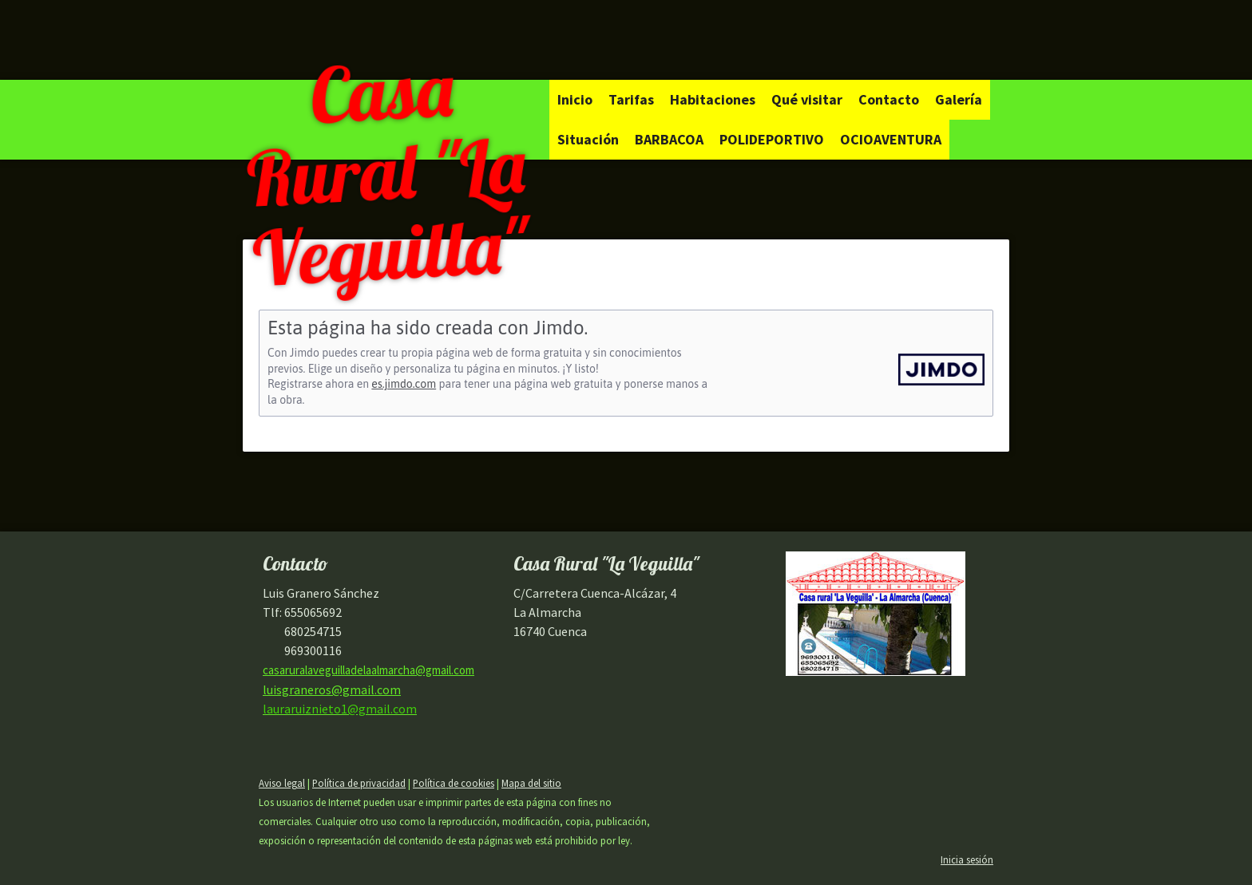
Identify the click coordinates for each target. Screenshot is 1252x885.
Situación (588, 139)
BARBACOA (669, 139)
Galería (958, 99)
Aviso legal (282, 782)
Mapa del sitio (531, 782)
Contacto (888, 99)
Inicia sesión (967, 859)
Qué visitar (806, 99)
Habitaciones (712, 99)
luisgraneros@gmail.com (332, 689)
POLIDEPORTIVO (771, 139)
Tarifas (631, 99)
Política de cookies (453, 782)
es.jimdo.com (403, 383)
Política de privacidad (359, 782)
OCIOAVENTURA (890, 139)
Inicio (574, 99)
